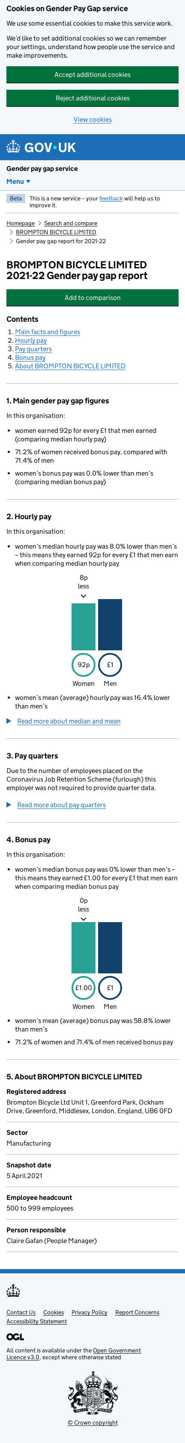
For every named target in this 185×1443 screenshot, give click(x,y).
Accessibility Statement (36, 1321)
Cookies (53, 1312)
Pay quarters (33, 349)
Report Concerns (137, 1312)
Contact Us (21, 1312)
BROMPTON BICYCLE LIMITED (56, 232)
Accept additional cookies (92, 75)
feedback (111, 198)
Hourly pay (31, 340)
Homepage (20, 223)
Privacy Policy (89, 1312)
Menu (15, 181)
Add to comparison (119, 298)
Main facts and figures (47, 332)
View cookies (93, 119)
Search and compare (70, 223)
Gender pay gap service (42, 169)
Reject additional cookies (93, 98)
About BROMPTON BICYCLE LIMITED (70, 366)
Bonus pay (30, 357)
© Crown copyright (93, 1422)
